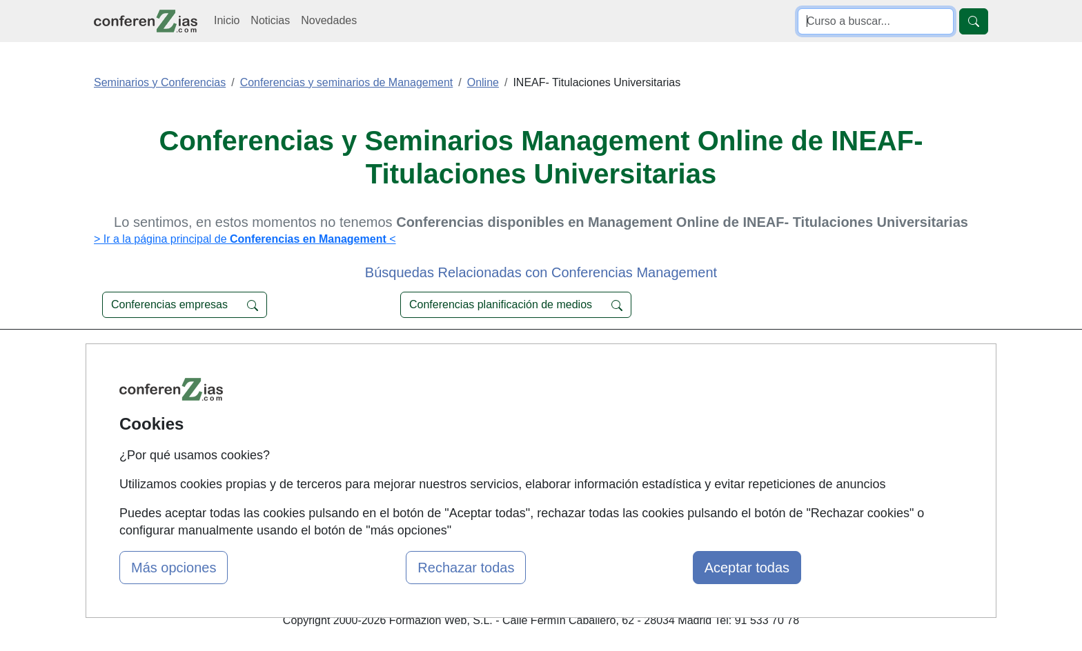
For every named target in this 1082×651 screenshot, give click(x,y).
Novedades (329, 20)
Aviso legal (662, 412)
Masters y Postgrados (537, 385)
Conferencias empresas (184, 305)
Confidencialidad (677, 385)
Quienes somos (371, 385)
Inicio (226, 20)
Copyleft (656, 439)
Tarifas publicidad (375, 412)
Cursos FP (510, 412)
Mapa (346, 358)
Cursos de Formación (537, 358)
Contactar (660, 358)
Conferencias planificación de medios (515, 305)
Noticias (270, 20)
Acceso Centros (372, 465)
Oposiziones (514, 481)
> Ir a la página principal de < (245, 239)
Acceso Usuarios (374, 439)
